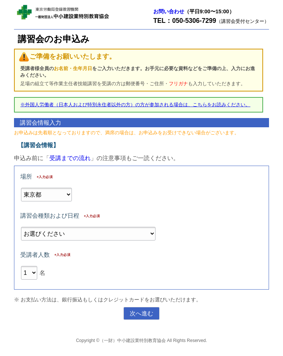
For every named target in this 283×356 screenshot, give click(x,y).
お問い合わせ (168, 11)
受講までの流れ (70, 158)
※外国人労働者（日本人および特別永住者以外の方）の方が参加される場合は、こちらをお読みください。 (135, 104)
